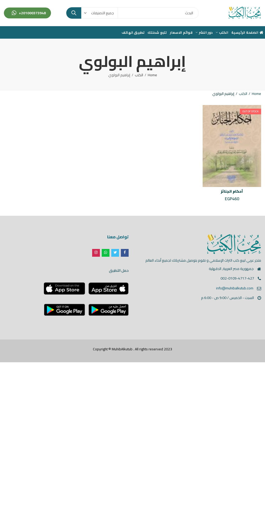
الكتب (139, 75)
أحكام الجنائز (232, 191)
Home (152, 75)
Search (73, 13)
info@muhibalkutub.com (234, 288)
